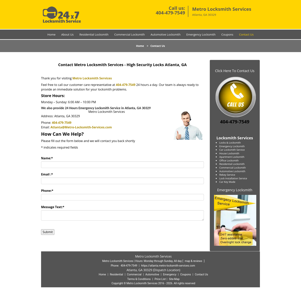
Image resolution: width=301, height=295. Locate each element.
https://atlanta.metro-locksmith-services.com (168, 265)
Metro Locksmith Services (92, 78)
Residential (116, 274)
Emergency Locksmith (201, 34)
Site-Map (174, 279)
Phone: (47, 191)
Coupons (227, 34)
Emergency (169, 274)
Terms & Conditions (139, 279)
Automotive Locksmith (165, 34)
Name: (47, 158)
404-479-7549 (170, 12)
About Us (67, 34)
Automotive (152, 274)
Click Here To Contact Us (234, 70)
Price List (160, 279)
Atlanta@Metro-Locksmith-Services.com (81, 127)
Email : (47, 174)
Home (51, 34)
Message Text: (52, 207)
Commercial (134, 274)
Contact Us (246, 34)
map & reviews (194, 261)
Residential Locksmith (93, 34)
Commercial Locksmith (129, 34)
